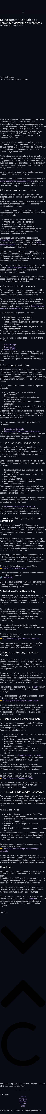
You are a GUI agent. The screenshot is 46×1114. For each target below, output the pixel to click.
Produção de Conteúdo (14, 429)
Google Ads (8, 577)
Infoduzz (32, 899)
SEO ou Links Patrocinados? (15, 568)
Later (35, 687)
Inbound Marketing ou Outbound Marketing (21, 639)
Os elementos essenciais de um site (19, 506)
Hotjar (38, 755)
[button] (23, 12)
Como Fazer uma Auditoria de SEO (18, 778)
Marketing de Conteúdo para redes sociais (22, 431)
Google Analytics (25, 755)
